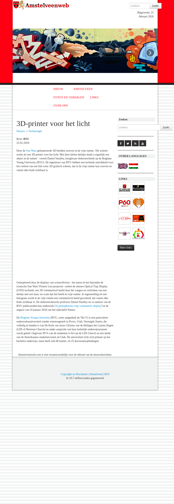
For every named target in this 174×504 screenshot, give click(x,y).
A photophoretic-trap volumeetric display (78, 305)
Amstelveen (95, 374)
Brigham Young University (35, 317)
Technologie (35, 131)
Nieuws (21, 131)
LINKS (94, 97)
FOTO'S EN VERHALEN (68, 97)
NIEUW (58, 89)
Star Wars (31, 150)
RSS (106, 374)
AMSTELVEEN (83, 89)
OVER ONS (60, 105)
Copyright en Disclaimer (74, 374)
